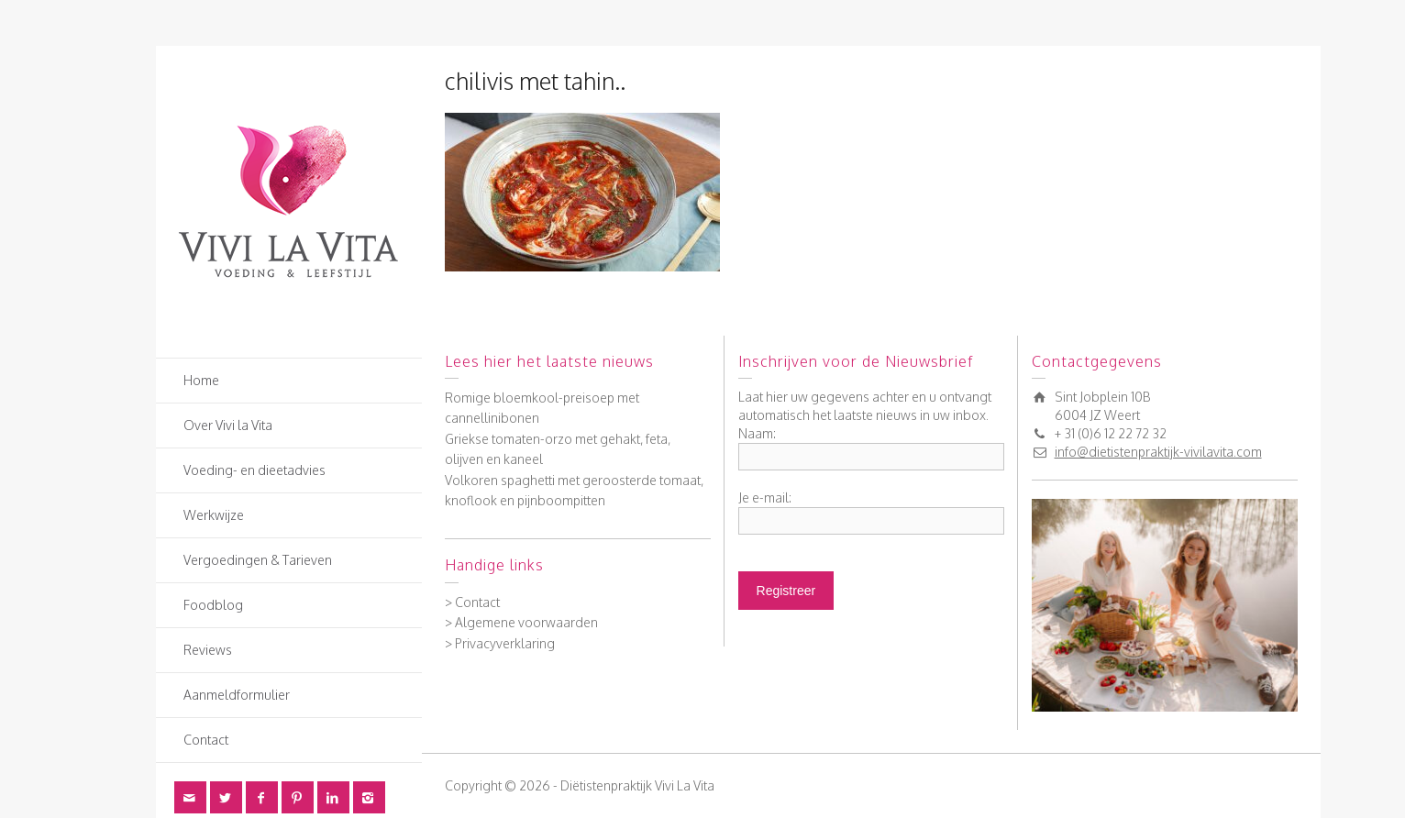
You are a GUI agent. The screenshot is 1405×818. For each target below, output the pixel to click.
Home (201, 380)
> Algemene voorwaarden (521, 622)
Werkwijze (213, 515)
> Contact (472, 602)
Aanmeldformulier (236, 694)
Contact (205, 739)
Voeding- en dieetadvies (254, 470)
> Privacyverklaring (500, 643)
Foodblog (213, 605)
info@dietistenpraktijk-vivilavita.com (1158, 451)
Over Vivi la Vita (227, 425)
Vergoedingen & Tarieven (257, 560)
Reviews (207, 650)
